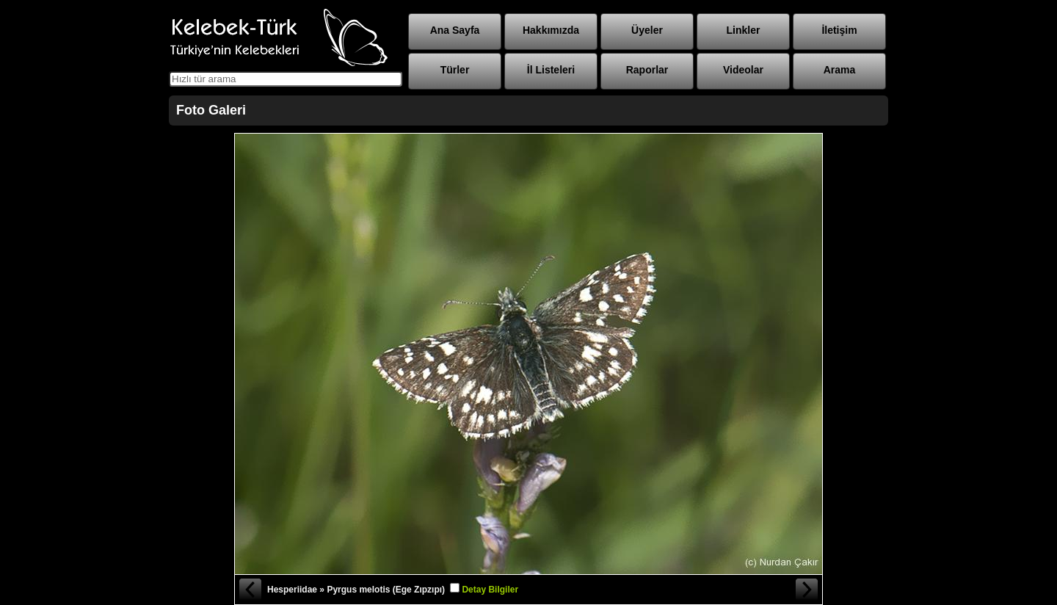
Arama (840, 70)
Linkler (743, 30)
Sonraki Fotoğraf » (807, 589)
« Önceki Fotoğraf (249, 589)
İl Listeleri (551, 70)
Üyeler (647, 30)
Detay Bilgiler (490, 589)
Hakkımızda (551, 30)
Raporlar (647, 70)
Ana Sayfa (455, 30)
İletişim (839, 30)
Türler (455, 70)
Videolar (743, 70)
